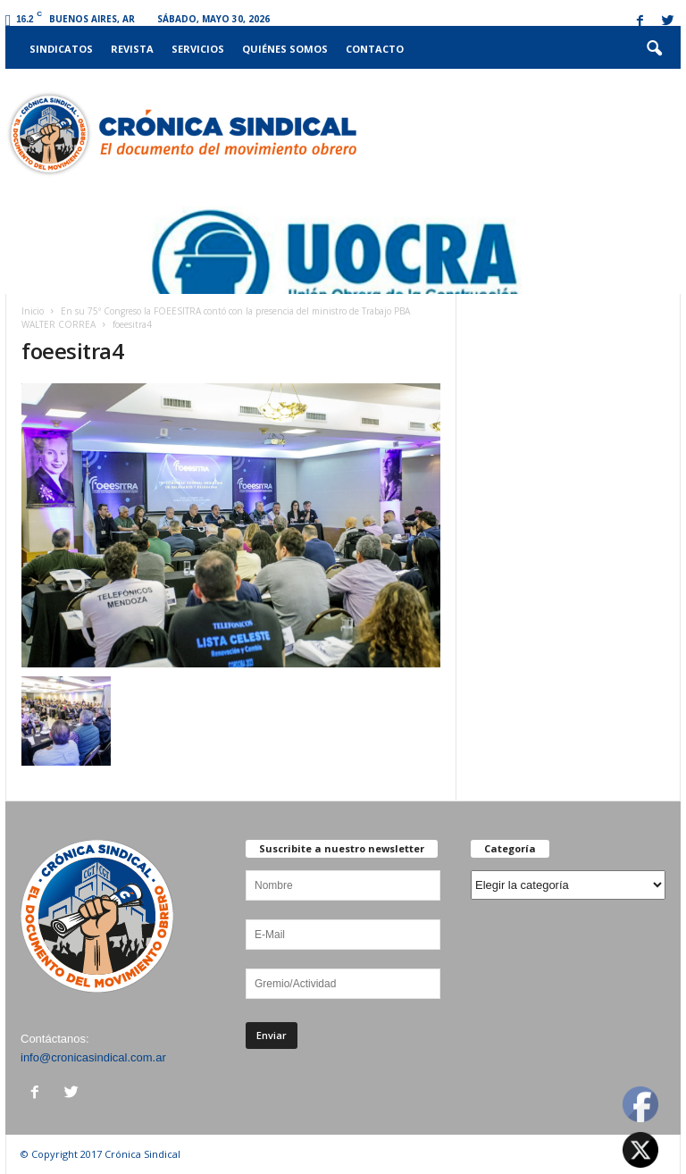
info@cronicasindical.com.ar (93, 1057)
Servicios (198, 48)
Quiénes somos (285, 48)
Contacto (375, 48)
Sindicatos (61, 48)
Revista (132, 48)
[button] (653, 49)
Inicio (32, 311)
